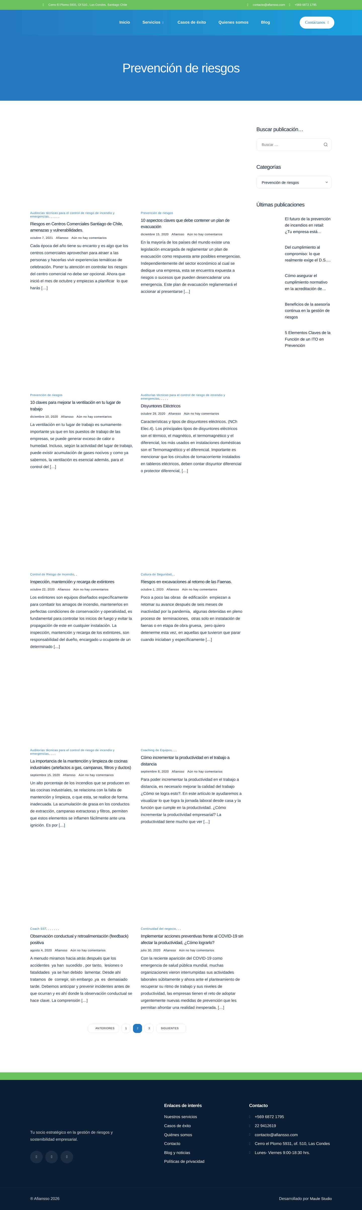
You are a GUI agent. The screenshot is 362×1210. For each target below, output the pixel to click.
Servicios (153, 23)
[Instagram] (51, 1157)
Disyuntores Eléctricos (162, 408)
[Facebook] (36, 1157)
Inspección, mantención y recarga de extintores (74, 585)
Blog (265, 23)
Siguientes (169, 1042)
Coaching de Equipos (156, 755)
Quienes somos (233, 23)
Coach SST (38, 942)
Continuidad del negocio (158, 942)
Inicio (124, 23)
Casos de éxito (191, 23)
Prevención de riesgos (157, 213)
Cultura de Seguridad (156, 578)
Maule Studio (320, 1199)
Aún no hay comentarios (89, 239)
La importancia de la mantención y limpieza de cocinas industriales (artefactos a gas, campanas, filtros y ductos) (76, 773)
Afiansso (62, 239)
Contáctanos (317, 22)
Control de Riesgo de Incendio (52, 578)
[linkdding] (67, 1157)
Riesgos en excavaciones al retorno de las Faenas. (189, 585)
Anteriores (105, 1042)
